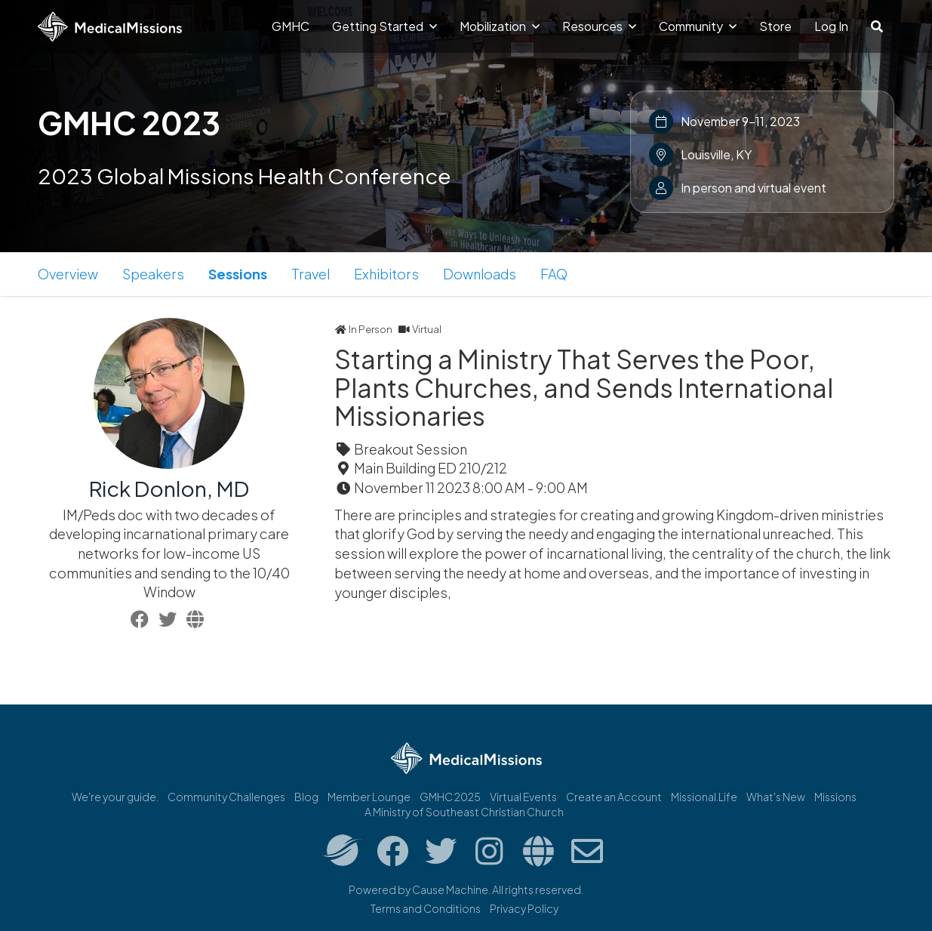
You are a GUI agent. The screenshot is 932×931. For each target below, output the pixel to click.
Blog (306, 796)
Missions (835, 796)
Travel (310, 273)
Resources (599, 26)
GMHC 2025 (450, 796)
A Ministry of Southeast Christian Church (464, 811)
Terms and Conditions (426, 908)
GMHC (290, 26)
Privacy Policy (524, 908)
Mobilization (500, 26)
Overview (68, 273)
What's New (775, 796)
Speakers (153, 273)
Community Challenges (226, 796)
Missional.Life (704, 796)
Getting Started (384, 26)
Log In (831, 26)
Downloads (479, 273)
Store (775, 26)
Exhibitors (386, 273)
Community (698, 26)
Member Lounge (369, 796)
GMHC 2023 (129, 122)
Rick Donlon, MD (169, 488)
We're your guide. (115, 796)
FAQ (554, 273)
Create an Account (614, 796)
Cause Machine (450, 889)
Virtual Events (523, 796)
